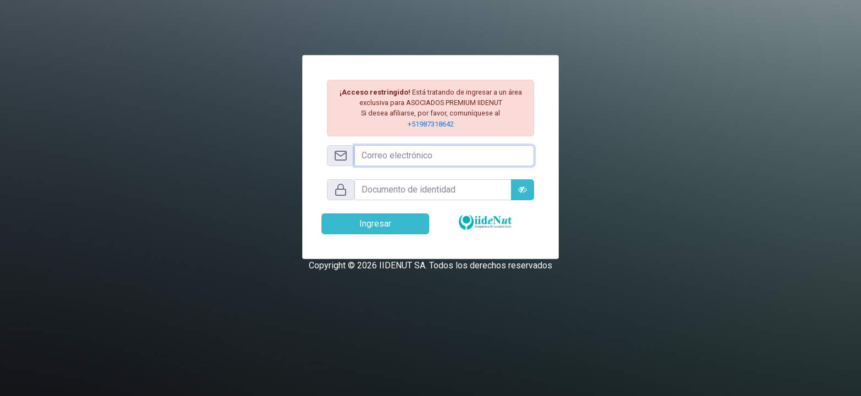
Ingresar (375, 223)
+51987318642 (431, 124)
